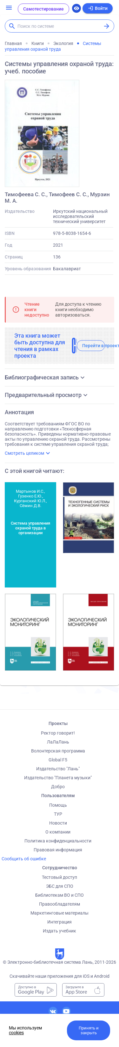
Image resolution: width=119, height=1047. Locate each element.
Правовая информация (58, 849)
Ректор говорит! (58, 733)
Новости (58, 823)
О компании (57, 831)
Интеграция (59, 921)
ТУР (58, 814)
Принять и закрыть (89, 1030)
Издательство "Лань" (58, 768)
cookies (16, 1032)
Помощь (58, 805)
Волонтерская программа (58, 750)
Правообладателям (59, 904)
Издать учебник (59, 930)
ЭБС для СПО (59, 886)
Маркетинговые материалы (59, 913)
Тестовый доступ (59, 877)
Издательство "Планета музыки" (58, 777)
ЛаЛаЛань (58, 741)
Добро (58, 786)
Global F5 (58, 759)
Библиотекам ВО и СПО (59, 895)
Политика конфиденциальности (57, 840)
